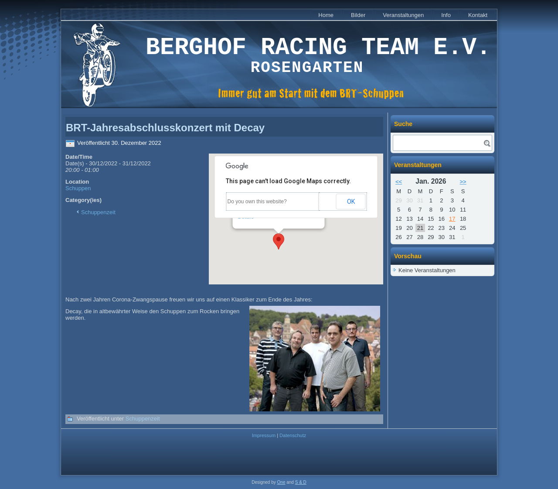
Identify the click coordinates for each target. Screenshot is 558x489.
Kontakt (477, 15)
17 (452, 218)
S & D (300, 482)
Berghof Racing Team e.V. (318, 48)
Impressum (264, 435)
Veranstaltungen (403, 15)
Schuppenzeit (98, 212)
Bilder (358, 15)
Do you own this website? (257, 201)
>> (463, 181)
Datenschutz (292, 435)
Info (446, 15)
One (281, 482)
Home (325, 15)
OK (351, 201)
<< (398, 181)
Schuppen (78, 188)
